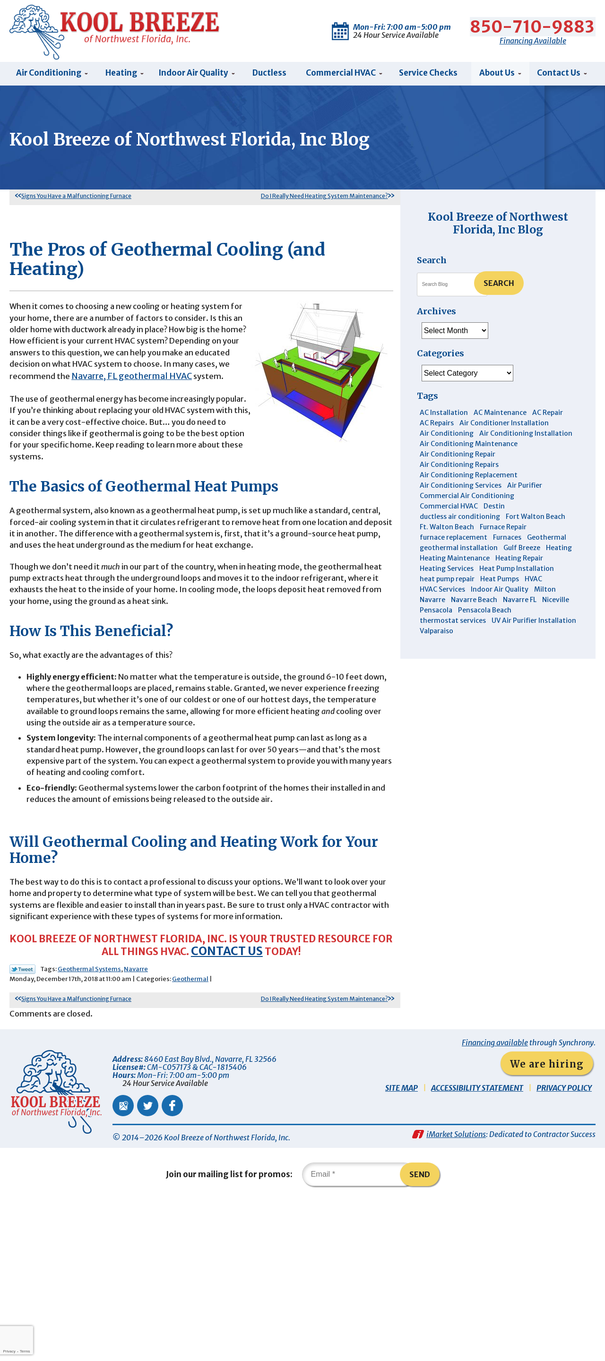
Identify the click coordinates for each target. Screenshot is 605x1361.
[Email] (359, 1334)
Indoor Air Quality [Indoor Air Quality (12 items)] (499, 591)
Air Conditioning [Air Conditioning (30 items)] (447, 435)
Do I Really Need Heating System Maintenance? (324, 197)
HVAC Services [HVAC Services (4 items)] (442, 591)
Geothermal (190, 1129)
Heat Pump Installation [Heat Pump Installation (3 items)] (516, 570)
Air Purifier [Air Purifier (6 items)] (524, 487)
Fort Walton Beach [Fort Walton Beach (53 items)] (535, 518)
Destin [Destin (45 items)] (494, 508)
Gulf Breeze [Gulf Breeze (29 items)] (521, 549)
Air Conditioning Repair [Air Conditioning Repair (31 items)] (457, 456)
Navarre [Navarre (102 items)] (432, 601)
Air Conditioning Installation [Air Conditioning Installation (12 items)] (525, 435)
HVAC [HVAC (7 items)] (533, 581)
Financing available (495, 1196)
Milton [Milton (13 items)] (545, 591)
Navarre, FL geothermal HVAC (69, 422)
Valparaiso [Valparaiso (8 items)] (436, 633)
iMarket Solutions (456, 1291)
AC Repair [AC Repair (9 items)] (547, 414)
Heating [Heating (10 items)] (559, 549)
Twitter (147, 1259)
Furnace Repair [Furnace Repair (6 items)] (503, 529)
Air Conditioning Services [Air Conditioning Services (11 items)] (460, 487)
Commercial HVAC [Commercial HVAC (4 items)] (449, 508)
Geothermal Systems (89, 1119)
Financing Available (533, 37)
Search (499, 285)
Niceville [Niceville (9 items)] (555, 601)
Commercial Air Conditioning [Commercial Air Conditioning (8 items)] (467, 497)
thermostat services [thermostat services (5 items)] (453, 622)
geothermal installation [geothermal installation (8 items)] (459, 549)
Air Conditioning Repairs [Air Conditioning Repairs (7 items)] (459, 466)
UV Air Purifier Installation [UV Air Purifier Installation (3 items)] (534, 622)
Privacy (9, 1351)
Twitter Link (22, 1119)
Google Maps (123, 1259)
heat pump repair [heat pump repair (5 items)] (447, 581)
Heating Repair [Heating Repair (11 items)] (519, 560)
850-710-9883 (533, 23)
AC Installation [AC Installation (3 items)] (444, 414)
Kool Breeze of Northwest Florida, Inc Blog (498, 225)
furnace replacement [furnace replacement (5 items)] (453, 539)
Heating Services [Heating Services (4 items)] (447, 570)
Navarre (136, 1119)
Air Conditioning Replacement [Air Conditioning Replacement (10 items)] (469, 477)
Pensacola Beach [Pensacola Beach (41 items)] (484, 612)
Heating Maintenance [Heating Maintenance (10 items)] (455, 560)
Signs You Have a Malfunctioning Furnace (76, 197)
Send (425, 1334)
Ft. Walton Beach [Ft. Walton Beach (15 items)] (447, 529)
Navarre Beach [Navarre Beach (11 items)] (474, 601)
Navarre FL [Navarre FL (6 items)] (519, 601)
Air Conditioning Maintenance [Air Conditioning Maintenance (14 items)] (469, 445)
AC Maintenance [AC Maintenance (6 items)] (500, 414)
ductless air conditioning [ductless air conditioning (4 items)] (460, 518)
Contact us (275, 1100)
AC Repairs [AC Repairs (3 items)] (437, 425)
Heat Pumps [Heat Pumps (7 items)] (499, 581)
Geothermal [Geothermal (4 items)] (546, 539)
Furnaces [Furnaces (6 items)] (507, 539)
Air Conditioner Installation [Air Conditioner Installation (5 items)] (504, 425)
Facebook (172, 1259)
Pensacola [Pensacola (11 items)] (436, 612)
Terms (25, 1351)
